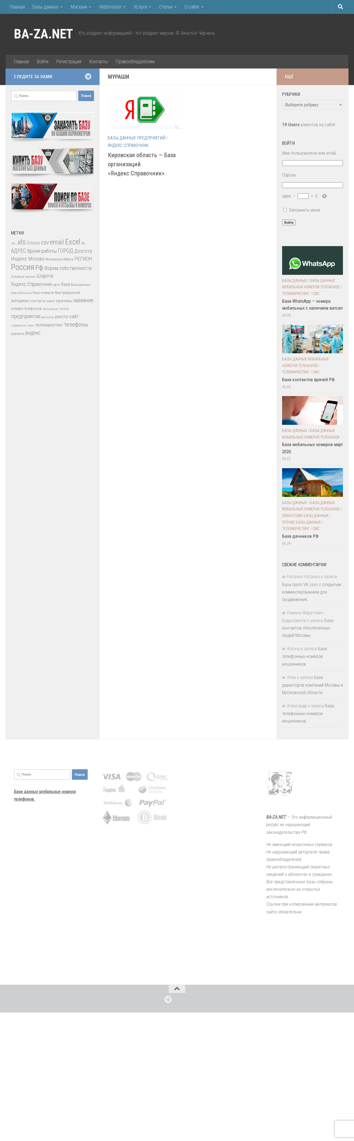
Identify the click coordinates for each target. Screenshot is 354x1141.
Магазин (79, 7)
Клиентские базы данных (305, 515)
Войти (42, 61)
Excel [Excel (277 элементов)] (72, 242)
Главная (17, 7)
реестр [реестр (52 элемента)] (61, 316)
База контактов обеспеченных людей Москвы (307, 628)
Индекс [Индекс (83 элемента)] (19, 258)
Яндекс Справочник (128, 145)
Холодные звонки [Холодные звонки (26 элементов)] (23, 276)
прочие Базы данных (301, 522)
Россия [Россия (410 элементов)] (22, 267)
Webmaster (110, 7)
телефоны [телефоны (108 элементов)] (76, 324)
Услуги (140, 7)
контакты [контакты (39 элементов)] (38, 301)
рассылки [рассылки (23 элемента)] (47, 317)
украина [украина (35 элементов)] (17, 333)
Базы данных (45, 7)
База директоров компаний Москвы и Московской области (312, 684)
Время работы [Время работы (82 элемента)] (42, 251)
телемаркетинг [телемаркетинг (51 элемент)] (49, 325)
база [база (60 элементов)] (65, 284)
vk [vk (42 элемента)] (83, 243)
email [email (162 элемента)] (57, 242)
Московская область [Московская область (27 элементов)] (59, 259)
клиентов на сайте (308, 124)
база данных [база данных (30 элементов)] (80, 285)
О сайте (191, 7)
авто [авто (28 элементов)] (56, 285)
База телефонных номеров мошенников (304, 656)
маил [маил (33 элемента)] (51, 301)
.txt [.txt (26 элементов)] (13, 243)
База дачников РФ (300, 536)
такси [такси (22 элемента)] (30, 325)
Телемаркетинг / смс (301, 293)
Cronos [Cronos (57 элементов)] (33, 243)
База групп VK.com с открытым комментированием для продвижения (311, 592)
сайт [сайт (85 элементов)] (74, 316)
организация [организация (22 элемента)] (50, 309)
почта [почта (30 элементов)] (64, 309)
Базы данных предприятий (136, 138)
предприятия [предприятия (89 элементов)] (25, 316)
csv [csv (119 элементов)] (45, 242)
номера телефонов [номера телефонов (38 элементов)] (26, 308)
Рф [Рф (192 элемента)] (39, 267)
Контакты (98, 61)
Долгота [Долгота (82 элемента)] (83, 251)
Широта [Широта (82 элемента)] (45, 276)
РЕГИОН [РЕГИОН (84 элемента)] (83, 258)
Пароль (289, 175)
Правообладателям (135, 61)
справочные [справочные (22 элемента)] (18, 325)
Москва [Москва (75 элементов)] (36, 259)
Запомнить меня (304, 210)
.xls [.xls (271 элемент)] (21, 242)
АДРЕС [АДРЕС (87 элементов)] (18, 251)
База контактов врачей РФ (308, 379)
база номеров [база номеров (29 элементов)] (43, 293)
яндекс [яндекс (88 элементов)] (33, 333)
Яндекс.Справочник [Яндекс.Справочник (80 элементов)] (31, 284)
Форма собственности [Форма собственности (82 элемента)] (68, 268)
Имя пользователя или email (309, 153)
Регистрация (68, 61)
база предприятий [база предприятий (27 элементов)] (67, 293)
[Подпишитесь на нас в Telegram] (88, 76)
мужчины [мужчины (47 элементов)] (64, 300)
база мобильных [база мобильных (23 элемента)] (21, 293)
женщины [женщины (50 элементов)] (20, 300)
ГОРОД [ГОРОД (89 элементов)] (65, 251)
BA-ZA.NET (43, 34)
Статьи (165, 7)
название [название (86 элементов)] (83, 300)
